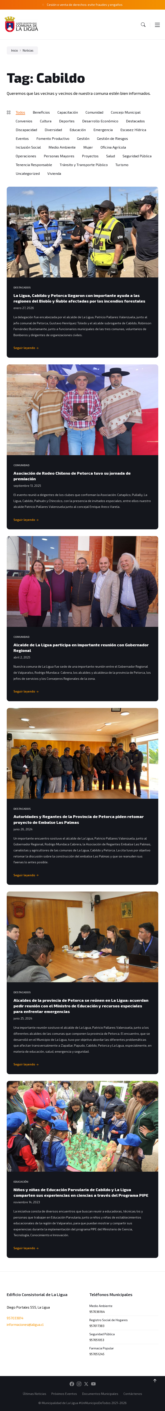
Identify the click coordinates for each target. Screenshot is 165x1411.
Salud (110, 156)
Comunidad (94, 112)
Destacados (135, 121)
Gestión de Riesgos (112, 138)
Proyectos (90, 156)
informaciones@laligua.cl (25, 1324)
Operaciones (26, 156)
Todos (20, 112)
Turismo (121, 164)
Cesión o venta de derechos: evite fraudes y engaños (85, 4)
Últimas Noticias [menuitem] (34, 1394)
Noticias (28, 50)
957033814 (15, 1318)
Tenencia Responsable (34, 164)
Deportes (67, 121)
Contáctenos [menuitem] (132, 1394)
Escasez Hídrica (133, 130)
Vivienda (54, 173)
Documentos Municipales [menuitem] (100, 1394)
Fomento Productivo (52, 138)
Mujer (88, 147)
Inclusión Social (28, 147)
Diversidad (53, 130)
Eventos (22, 138)
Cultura (45, 121)
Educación (78, 130)
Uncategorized (28, 173)
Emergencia (103, 130)
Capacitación (67, 112)
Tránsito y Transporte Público (84, 164)
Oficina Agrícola (113, 147)
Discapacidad (26, 130)
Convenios (24, 121)
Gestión (83, 138)
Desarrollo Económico (100, 121)
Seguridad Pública (137, 156)
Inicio (14, 50)
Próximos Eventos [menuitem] (64, 1394)
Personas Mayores (59, 156)
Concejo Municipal (126, 112)
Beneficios (41, 112)
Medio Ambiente (62, 147)
